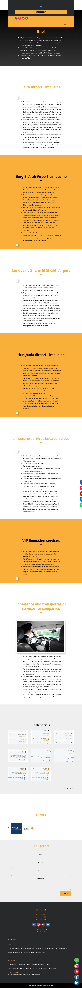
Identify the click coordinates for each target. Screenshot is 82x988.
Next (71, 788)
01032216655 (41, 917)
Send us (66, 893)
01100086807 (41, 12)
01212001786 (41, 919)
